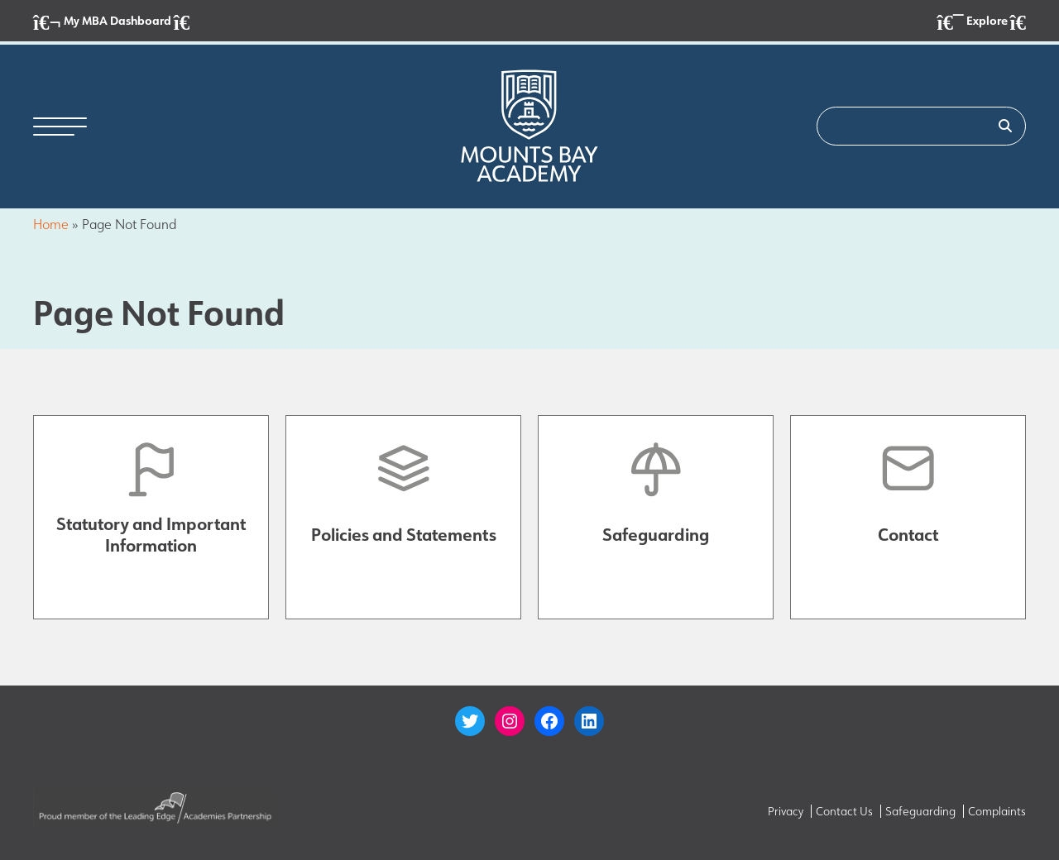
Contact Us (844, 811)
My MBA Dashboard (111, 22)
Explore (981, 22)
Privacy (785, 811)
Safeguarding (920, 811)
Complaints (997, 811)
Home (51, 224)
